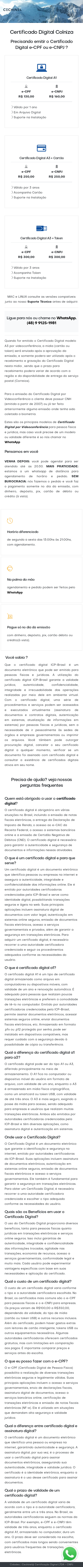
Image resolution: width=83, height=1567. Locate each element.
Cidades (15, 1565)
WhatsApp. (66, 318)
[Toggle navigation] (75, 9)
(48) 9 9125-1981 (41, 323)
